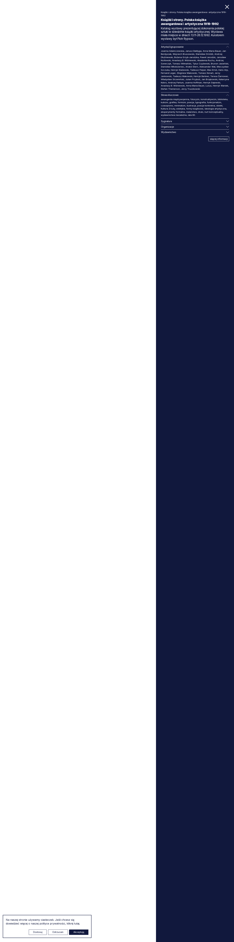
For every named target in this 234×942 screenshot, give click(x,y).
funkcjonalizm (214, 102)
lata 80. (191, 115)
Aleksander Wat (207, 66)
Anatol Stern (192, 66)
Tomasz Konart (205, 73)
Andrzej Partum (176, 82)
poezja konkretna (206, 105)
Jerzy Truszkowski (190, 89)
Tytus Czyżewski (201, 63)
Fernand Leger (168, 73)
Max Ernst (212, 70)
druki (200, 112)
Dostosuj (37, 932)
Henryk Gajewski (211, 82)
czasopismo (167, 105)
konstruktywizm (208, 99)
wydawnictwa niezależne (174, 115)
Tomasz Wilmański (181, 63)
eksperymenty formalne (173, 112)
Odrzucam (57, 932)
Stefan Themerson (170, 89)
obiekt (219, 105)
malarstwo (191, 112)
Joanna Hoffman (193, 82)
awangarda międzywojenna (175, 99)
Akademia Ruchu (205, 60)
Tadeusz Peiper (198, 70)
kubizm (164, 102)
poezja (190, 102)
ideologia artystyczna (215, 108)
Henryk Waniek (220, 85)
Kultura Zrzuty (168, 108)
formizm (182, 102)
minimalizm (179, 105)
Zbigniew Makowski (187, 73)
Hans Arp (223, 70)
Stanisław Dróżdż (204, 54)
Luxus (209, 85)
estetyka (180, 108)
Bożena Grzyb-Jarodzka (186, 57)
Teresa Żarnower (219, 76)
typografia (200, 102)
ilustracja (191, 105)
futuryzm (194, 99)
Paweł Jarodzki (207, 57)
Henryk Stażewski (180, 70)
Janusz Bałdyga (193, 51)
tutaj (76, 923)
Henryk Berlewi (201, 76)
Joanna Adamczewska (172, 51)
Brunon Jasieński (219, 63)
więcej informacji (219, 139)
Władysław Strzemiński (172, 79)
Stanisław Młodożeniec (172, 66)
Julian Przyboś (192, 79)
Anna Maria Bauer (212, 51)
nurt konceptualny (213, 112)
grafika (172, 102)
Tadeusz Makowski (182, 76)
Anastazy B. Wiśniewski (184, 60)
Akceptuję (78, 932)
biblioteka (223, 99)
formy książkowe (194, 108)
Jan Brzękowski (209, 79)
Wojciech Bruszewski (183, 54)
